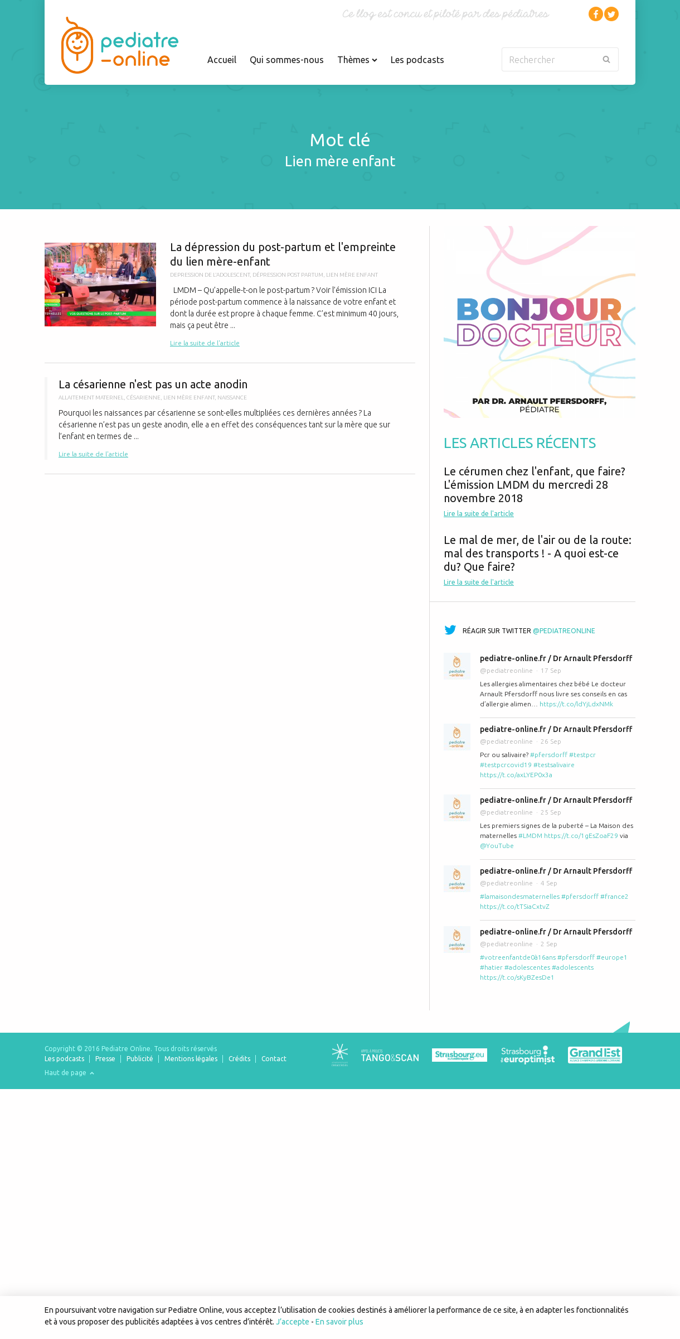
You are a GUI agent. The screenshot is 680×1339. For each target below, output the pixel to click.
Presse (105, 1058)
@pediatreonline (564, 630)
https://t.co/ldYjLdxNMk (576, 703)
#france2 (614, 896)
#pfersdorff (548, 754)
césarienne (144, 397)
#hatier (491, 967)
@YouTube (497, 845)
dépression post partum (287, 275)
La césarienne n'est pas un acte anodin (230, 418)
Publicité (140, 1058)
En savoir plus (339, 1321)
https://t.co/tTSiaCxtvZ (515, 906)
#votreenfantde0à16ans (518, 957)
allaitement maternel (91, 397)
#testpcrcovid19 (506, 764)
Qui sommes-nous (287, 60)
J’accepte (292, 1321)
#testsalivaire (554, 764)
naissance (232, 397)
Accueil (221, 60)
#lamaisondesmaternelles (520, 896)
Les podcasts (417, 60)
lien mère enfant (352, 275)
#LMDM (530, 835)
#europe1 (612, 957)
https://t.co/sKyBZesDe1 (517, 977)
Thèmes (357, 60)
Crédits (239, 1058)
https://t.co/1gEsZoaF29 (581, 835)
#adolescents (573, 967)
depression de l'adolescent (210, 275)
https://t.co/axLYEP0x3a (516, 774)
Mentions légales (190, 1058)
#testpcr (582, 754)
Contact (273, 1058)
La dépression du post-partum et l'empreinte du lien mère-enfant (230, 294)
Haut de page (69, 1072)
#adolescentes (527, 967)
